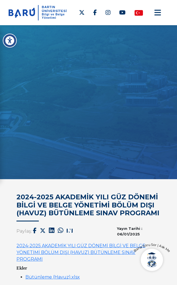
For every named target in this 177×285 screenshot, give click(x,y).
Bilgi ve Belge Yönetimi (53, 16)
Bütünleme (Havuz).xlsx (52, 277)
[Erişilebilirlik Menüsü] (10, 41)
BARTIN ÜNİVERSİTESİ (54, 8)
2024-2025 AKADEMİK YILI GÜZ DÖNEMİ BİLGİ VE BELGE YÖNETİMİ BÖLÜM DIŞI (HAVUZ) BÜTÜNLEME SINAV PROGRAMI (80, 252)
